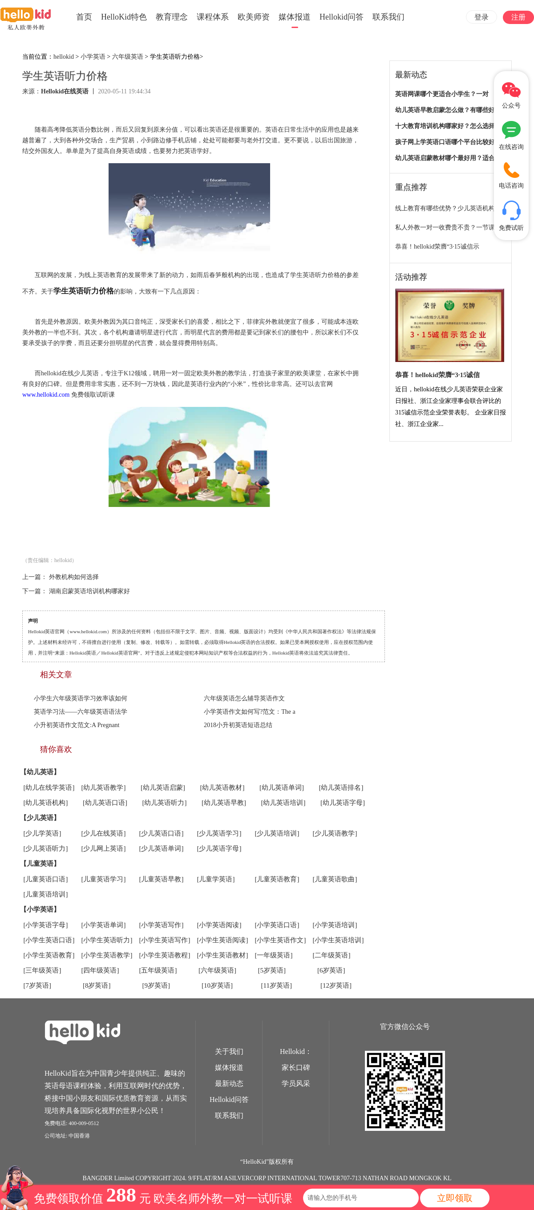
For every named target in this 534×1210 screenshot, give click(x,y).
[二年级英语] (332, 955)
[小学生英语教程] (164, 955)
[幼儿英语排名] (341, 787)
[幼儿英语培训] (283, 802)
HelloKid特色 (124, 16)
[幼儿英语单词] (281, 787)
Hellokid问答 (342, 16)
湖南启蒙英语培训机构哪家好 (89, 591)
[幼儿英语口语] (105, 802)
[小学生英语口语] (49, 940)
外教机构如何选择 (74, 577)
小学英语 (93, 56)
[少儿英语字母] (219, 848)
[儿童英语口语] (46, 879)
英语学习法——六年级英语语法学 (80, 711)
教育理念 (172, 16)
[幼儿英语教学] (103, 787)
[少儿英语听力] (46, 848)
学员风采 (296, 1083)
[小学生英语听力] (107, 940)
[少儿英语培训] (277, 833)
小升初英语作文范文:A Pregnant (77, 725)
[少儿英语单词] (161, 848)
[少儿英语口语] (161, 833)
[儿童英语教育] (277, 879)
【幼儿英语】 (40, 772)
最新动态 (229, 1083)
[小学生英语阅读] (222, 940)
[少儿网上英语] (103, 848)
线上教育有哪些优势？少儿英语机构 (445, 208)
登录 (481, 17)
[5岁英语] (272, 970)
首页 (84, 16)
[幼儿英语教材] (222, 787)
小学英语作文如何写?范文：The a (249, 711)
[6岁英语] (331, 970)
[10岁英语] (217, 985)
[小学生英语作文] (280, 940)
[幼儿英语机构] (46, 802)
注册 (518, 17)
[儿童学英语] (216, 879)
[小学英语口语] (277, 925)
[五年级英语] (158, 970)
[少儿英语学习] (219, 833)
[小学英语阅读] (219, 925)
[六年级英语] (217, 970)
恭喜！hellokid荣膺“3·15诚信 (437, 374)
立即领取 (455, 1198)
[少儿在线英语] (103, 833)
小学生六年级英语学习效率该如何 (80, 698)
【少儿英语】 (40, 817)
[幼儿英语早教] (224, 802)
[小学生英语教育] (49, 955)
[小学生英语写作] (164, 940)
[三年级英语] (42, 970)
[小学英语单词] (103, 925)
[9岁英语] (156, 985)
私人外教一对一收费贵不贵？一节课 (445, 227)
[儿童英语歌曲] (335, 879)
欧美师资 (254, 16)
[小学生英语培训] (338, 940)
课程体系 (213, 16)
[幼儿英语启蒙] (163, 787)
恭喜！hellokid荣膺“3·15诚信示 (437, 246)
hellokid (63, 56)
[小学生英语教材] (222, 955)
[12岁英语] (336, 985)
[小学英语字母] (46, 925)
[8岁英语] (97, 985)
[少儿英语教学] (335, 833)
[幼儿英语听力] (164, 802)
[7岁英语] (38, 985)
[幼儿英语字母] (342, 802)
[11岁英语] (276, 985)
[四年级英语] (100, 970)
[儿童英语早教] (161, 879)
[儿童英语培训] (46, 894)
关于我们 (229, 1051)
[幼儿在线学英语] (49, 787)
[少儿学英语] (42, 833)
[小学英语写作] (161, 925)
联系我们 (388, 16)
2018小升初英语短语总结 (238, 725)
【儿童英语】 (40, 863)
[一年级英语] (274, 955)
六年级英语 (127, 56)
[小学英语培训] (335, 925)
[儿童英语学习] (103, 879)
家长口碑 (296, 1067)
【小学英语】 (40, 909)
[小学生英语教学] (107, 955)
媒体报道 (295, 16)
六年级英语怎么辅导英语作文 (244, 698)
